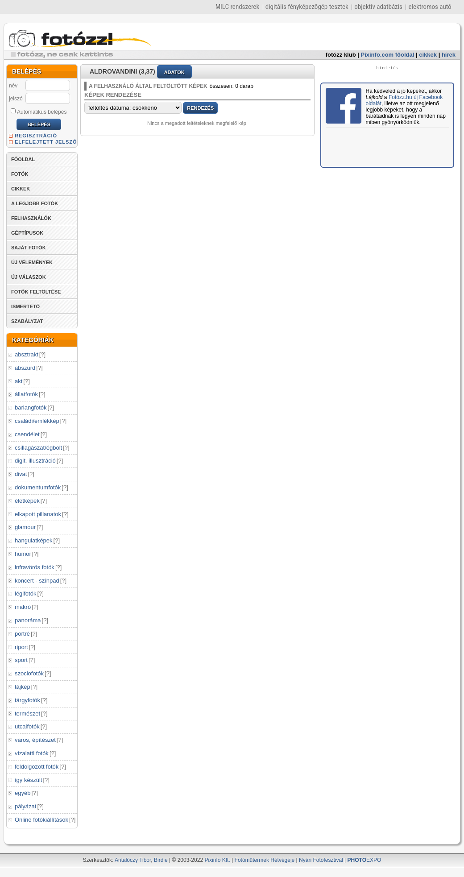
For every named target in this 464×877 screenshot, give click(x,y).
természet (27, 713)
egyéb (22, 793)
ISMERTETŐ (25, 306)
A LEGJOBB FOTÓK (34, 203)
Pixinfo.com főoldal (387, 54)
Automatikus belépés (38, 111)
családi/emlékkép (37, 421)
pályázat (25, 806)
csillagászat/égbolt (38, 447)
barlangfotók (31, 407)
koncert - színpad (37, 580)
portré (22, 633)
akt (18, 381)
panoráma (28, 620)
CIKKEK (20, 188)
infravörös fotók (34, 567)
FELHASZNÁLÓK (31, 218)
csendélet (27, 434)
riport (21, 647)
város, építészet (35, 739)
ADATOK (174, 72)
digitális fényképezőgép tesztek (306, 7)
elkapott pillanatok (38, 514)
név (13, 86)
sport (21, 660)
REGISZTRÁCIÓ (36, 135)
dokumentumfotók (38, 487)
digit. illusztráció (35, 460)
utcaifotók (27, 726)
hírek (449, 54)
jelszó (16, 98)
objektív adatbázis (378, 7)
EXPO (364, 860)
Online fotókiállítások (41, 819)
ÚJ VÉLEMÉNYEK (32, 262)
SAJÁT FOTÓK (28, 247)
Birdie (161, 860)
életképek (27, 500)
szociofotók (29, 673)
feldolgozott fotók (36, 766)
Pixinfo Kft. (217, 860)
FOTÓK (20, 174)
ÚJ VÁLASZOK (28, 277)
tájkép (22, 686)
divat (21, 474)
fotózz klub (341, 54)
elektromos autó (429, 7)
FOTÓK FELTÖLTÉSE (36, 291)
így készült (28, 780)
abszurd (25, 367)
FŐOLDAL (23, 159)
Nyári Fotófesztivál (321, 860)
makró (23, 607)
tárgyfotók (27, 700)
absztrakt (26, 354)
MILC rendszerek (237, 7)
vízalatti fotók (32, 753)
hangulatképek (34, 540)
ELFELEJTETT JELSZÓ (46, 142)
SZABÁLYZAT (27, 321)
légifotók (25, 593)
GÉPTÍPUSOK (27, 233)
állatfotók (26, 394)
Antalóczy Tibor (133, 860)
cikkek (428, 54)
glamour (25, 527)
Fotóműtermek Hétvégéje (265, 860)
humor (23, 553)
